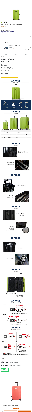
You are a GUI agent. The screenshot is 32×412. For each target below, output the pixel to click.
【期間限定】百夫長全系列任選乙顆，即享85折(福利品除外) (8, 31)
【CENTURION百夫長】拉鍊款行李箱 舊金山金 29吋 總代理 (25, 386)
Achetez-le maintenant (25, 411)
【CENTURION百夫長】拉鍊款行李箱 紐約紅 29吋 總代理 (16, 386)
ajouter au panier (10, 411)
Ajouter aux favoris (3, 38)
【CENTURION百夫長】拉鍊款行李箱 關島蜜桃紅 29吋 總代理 (6, 386)
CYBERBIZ (28, 409)
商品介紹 (6, 54)
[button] (30, 47)
